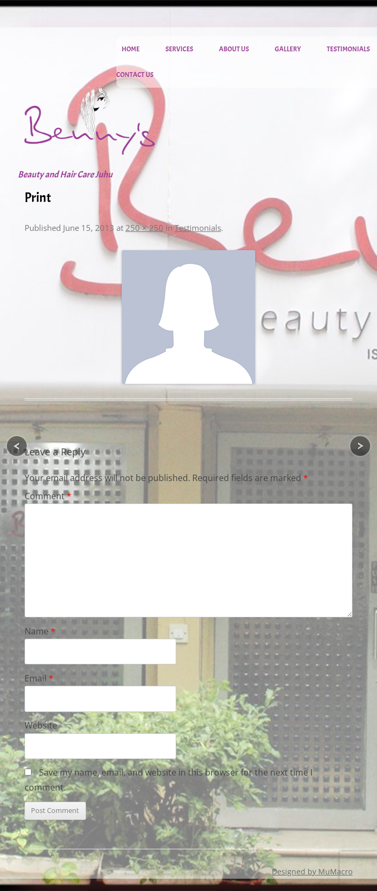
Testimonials (348, 49)
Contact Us (135, 75)
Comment (48, 496)
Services (179, 49)
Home (131, 49)
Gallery (288, 49)
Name (40, 631)
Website (41, 725)
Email (39, 678)
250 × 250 (144, 227)
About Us (234, 49)
